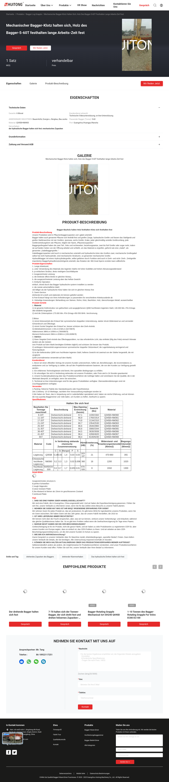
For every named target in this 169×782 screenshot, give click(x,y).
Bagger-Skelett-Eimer (91, 740)
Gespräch (16, 48)
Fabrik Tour (57, 735)
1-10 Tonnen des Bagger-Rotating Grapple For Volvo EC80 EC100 (141, 614)
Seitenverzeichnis (65, 773)
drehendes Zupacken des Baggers (40, 557)
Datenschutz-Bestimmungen (100, 773)
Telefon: (82, 693)
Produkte (20, 14)
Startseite (10, 14)
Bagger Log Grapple (34, 14)
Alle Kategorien (89, 745)
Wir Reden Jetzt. (40, 48)
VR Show (82, 5)
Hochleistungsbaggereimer (93, 735)
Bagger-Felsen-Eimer (91, 730)
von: (81, 679)
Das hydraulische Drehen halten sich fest (107, 557)
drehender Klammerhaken (72, 557)
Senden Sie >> (125, 762)
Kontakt (85, 707)
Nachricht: (83, 649)
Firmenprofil (57, 730)
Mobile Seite (80, 773)
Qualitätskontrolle (59, 739)
